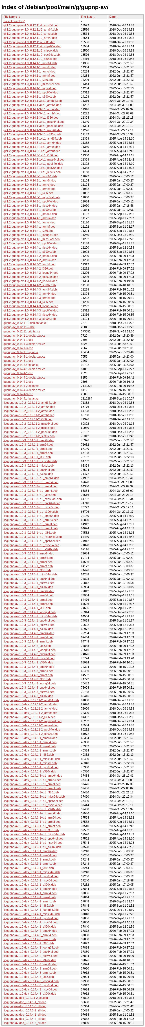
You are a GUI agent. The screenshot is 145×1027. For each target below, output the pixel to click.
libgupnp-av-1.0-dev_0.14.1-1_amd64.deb (30, 738)
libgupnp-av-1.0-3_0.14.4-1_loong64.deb (29, 612)
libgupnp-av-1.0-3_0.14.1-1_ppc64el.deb (29, 469)
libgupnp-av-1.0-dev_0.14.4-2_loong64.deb (31, 947)
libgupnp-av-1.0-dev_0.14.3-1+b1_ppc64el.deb (33, 838)
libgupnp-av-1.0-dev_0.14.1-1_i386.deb (28, 754)
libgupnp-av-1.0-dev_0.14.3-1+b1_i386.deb (31, 830)
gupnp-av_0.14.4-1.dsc (18, 373)
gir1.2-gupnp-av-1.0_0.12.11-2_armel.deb (30, 33)
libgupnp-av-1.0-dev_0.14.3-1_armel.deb (29, 859)
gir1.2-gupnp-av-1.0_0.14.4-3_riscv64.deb (30, 314)
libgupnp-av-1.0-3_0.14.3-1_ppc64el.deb (29, 578)
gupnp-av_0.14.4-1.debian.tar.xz (24, 369)
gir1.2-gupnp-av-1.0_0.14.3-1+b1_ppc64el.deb (33, 163)
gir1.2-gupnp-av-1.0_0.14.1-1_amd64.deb (30, 63)
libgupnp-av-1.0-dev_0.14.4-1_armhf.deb (29, 901)
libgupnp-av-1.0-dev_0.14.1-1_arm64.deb (29, 742)
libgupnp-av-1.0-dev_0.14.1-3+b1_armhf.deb (32, 788)
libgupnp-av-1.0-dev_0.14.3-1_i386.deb (28, 868)
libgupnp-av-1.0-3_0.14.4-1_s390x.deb (28, 629)
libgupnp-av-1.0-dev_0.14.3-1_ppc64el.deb (30, 876)
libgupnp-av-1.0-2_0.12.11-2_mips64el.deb (30, 423)
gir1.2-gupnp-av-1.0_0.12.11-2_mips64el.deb (32, 46)
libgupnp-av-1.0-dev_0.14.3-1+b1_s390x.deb (32, 847)
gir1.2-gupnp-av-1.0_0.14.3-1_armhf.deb (29, 188)
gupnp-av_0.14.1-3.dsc (18, 348)
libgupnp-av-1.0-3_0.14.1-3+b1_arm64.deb (30, 482)
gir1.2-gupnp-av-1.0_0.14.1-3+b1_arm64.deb (32, 104)
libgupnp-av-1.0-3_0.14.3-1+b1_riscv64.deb (31, 545)
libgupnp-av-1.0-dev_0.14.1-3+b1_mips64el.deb (34, 796)
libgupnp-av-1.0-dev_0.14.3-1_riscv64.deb (30, 880)
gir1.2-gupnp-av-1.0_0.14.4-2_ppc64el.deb (30, 276)
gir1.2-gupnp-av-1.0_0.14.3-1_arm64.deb (29, 180)
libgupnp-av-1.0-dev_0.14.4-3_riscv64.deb (30, 989)
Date (112, 16)
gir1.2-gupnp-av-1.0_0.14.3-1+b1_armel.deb (31, 146)
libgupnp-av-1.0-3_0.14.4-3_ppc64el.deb (29, 687)
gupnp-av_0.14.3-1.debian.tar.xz (24, 356)
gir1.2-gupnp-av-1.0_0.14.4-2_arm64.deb (29, 260)
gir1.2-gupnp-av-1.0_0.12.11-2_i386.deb (29, 42)
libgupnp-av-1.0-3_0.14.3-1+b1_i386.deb (29, 532)
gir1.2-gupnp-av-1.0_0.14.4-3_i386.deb (28, 302)
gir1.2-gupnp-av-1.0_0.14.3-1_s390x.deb (29, 209)
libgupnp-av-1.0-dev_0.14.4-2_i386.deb (28, 943)
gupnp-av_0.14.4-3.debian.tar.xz (24, 390)
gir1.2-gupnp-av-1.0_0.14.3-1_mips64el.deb (31, 197)
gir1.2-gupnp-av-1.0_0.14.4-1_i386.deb (28, 230)
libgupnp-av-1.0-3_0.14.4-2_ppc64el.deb (29, 654)
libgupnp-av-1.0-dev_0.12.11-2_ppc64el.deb (31, 729)
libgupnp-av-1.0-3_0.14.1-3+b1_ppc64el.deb (31, 503)
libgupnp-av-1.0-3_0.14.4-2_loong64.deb (29, 650)
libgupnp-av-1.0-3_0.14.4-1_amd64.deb (28, 591)
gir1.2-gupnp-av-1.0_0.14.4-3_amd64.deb (30, 289)
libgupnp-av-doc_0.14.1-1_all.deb (24, 1002)
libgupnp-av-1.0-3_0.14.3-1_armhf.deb (28, 566)
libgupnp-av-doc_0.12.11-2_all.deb (25, 997)
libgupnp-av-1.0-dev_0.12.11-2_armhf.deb (30, 712)
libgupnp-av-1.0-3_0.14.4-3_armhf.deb (28, 675)
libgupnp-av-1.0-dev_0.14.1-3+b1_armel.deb (31, 784)
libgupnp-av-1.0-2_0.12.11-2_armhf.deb (28, 415)
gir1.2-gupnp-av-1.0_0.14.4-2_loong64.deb (30, 272)
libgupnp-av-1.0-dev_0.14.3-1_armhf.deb (29, 863)
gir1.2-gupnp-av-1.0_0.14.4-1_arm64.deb (29, 218)
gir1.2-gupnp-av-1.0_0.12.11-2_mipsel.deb (30, 50)
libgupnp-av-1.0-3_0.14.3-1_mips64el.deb (30, 574)
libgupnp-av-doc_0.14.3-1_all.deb (24, 1010)
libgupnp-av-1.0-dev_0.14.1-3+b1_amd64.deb (32, 775)
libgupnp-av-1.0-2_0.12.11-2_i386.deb (27, 419)
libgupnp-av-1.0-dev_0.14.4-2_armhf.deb (29, 939)
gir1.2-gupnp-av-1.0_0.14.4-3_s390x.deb (29, 318)
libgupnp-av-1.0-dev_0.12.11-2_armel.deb (30, 708)
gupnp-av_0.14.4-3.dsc (18, 394)
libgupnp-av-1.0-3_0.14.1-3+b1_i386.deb (29, 494)
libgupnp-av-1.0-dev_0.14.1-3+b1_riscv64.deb (32, 805)
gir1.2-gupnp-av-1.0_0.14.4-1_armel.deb (29, 222)
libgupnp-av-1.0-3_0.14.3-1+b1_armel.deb (30, 524)
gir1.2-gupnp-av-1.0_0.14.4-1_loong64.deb (30, 234)
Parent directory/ (14, 21)
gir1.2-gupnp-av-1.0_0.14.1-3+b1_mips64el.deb (33, 121)
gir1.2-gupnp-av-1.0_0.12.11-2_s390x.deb (30, 58)
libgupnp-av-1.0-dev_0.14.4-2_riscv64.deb (30, 955)
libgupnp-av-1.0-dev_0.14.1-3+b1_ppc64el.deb (33, 800)
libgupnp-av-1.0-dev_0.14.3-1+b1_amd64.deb (32, 813)
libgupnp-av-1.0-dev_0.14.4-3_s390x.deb (29, 993)
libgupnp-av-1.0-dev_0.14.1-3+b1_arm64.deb (32, 780)
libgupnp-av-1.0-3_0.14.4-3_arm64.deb (28, 670)
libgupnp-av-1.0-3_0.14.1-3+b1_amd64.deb (31, 478)
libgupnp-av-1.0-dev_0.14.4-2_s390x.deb (29, 960)
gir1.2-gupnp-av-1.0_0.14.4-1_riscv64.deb (30, 247)
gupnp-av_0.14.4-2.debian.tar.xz (24, 377)
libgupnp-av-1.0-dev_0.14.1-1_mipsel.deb (30, 763)
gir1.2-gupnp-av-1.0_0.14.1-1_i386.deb (28, 79)
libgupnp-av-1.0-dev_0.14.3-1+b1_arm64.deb (32, 817)
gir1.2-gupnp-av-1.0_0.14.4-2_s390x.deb (29, 285)
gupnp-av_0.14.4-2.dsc (18, 381)
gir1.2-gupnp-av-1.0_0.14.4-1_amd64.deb (30, 213)
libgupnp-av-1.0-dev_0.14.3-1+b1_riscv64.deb (32, 842)
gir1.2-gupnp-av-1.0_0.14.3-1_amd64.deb (30, 176)
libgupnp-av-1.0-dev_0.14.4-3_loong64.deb (31, 981)
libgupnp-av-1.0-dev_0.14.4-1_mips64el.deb (31, 914)
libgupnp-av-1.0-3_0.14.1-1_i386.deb (27, 457)
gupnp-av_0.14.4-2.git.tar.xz (21, 385)
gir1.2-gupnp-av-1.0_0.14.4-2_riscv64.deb (30, 281)
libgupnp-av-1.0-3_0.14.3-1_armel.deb (27, 561)
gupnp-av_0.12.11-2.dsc (19, 327)
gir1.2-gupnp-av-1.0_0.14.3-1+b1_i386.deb (30, 155)
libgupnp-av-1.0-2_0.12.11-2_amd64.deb (29, 402)
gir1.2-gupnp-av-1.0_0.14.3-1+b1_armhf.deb (31, 151)
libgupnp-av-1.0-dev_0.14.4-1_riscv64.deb (30, 922)
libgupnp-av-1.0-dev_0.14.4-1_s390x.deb (29, 926)
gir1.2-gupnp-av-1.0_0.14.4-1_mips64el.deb (31, 239)
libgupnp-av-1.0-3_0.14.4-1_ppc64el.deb (29, 620)
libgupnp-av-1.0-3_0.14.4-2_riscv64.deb (28, 658)
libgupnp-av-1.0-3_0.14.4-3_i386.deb (27, 679)
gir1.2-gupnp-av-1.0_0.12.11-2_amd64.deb (30, 25)
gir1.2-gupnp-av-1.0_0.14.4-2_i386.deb (28, 268)
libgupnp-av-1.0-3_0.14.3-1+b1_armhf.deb (30, 528)
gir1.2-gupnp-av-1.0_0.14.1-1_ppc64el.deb (30, 92)
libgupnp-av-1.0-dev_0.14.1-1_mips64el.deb (31, 759)
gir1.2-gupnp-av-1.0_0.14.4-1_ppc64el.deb (30, 243)
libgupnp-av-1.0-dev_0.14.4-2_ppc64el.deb (30, 951)
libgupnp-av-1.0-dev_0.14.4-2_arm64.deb (29, 935)
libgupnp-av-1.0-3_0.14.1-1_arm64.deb (28, 444)
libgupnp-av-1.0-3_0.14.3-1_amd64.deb (28, 553)
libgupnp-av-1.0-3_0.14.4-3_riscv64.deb (28, 691)
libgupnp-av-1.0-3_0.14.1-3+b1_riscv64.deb (31, 507)
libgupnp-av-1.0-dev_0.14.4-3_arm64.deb (29, 968)
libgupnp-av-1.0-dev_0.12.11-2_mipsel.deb (30, 725)
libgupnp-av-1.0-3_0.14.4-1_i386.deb (27, 608)
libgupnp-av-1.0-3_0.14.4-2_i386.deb (27, 645)
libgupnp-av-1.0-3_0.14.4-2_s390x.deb (28, 662)
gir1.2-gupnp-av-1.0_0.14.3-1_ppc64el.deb (30, 201)
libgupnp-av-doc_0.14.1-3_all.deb (24, 1006)
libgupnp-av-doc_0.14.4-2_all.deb (24, 1018)
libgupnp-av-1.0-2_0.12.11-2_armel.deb (28, 411)
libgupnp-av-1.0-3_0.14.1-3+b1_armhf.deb (30, 490)
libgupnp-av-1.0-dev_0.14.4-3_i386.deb (28, 976)
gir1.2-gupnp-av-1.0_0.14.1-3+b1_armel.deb (31, 109)
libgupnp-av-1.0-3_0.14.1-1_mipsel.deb (28, 465)
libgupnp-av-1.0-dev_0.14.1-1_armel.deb (29, 746)
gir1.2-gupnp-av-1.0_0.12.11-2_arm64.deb (30, 29)
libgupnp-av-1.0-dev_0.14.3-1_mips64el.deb (31, 872)
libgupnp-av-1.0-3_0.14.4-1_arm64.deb (28, 595)
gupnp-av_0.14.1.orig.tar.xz (20, 352)
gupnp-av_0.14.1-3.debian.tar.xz (24, 343)
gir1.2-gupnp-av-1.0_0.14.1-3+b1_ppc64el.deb (33, 125)
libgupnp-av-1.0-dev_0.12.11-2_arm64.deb (30, 704)
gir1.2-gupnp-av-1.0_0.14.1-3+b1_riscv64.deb (32, 130)
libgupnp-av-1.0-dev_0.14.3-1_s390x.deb (29, 884)
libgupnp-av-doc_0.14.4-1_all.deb (24, 1014)
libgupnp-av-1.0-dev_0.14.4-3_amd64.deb (30, 964)
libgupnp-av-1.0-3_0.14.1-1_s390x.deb (28, 473)
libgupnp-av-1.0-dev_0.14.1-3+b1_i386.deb (31, 792)
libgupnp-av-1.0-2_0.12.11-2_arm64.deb (29, 406)
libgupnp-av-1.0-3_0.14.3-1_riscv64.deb (28, 582)
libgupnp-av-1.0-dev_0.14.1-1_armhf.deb (29, 750)
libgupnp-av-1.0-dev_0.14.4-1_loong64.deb (31, 909)
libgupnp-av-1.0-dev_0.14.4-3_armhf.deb (29, 972)
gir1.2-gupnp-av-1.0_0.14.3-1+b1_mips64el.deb (33, 159)
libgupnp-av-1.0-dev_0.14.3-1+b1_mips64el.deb (34, 834)
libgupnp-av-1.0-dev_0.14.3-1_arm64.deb (29, 855)
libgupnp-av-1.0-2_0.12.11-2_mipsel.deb (29, 427)
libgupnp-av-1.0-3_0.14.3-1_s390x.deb (28, 587)
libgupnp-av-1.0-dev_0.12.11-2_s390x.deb (30, 733)
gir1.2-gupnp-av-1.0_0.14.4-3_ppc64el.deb (30, 310)
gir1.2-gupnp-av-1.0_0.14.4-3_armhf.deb (29, 297)
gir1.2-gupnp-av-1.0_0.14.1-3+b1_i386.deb (30, 117)
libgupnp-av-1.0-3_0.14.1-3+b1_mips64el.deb (32, 499)
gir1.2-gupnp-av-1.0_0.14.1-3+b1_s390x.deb (32, 134)
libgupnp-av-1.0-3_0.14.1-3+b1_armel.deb (30, 486)
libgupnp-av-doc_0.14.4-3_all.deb (24, 1022)
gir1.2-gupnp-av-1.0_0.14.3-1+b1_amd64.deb (32, 138)
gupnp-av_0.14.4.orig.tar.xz (20, 398)
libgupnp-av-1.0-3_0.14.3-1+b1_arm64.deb (30, 520)
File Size (87, 16)
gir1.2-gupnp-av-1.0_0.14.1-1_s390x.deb (29, 96)
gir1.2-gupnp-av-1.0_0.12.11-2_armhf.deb (30, 37)
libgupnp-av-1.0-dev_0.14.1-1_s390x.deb (29, 771)
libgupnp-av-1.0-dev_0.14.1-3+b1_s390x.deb (32, 809)
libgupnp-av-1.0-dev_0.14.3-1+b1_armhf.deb (32, 826)
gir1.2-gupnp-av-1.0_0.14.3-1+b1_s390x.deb (32, 172)
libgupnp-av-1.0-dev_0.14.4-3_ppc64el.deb (30, 985)
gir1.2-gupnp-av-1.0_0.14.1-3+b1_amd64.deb (32, 100)
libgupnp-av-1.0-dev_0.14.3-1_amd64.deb (30, 851)
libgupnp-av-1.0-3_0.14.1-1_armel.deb (27, 448)
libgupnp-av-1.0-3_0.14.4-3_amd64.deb (28, 666)
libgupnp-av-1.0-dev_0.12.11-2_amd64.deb (31, 700)
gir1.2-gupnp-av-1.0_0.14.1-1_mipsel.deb (29, 88)
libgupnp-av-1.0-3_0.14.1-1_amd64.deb (28, 440)
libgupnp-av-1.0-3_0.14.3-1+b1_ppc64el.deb (31, 541)
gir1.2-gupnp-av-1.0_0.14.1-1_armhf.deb (29, 75)
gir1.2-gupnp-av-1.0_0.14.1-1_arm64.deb (29, 67)
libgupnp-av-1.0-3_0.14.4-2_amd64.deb (28, 633)
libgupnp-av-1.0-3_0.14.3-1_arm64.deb (28, 557)
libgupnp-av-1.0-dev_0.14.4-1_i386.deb (28, 905)
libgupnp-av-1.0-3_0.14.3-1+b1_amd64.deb (31, 515)
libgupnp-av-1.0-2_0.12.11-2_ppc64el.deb (30, 432)
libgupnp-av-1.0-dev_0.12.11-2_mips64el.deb (32, 721)
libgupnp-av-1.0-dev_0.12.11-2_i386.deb (29, 717)
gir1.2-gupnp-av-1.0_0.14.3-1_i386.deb (28, 193)
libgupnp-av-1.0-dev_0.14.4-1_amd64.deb (30, 888)
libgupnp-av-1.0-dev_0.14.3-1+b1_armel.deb (31, 821)
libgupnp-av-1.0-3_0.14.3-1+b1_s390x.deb (30, 549)
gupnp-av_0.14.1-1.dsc (18, 339)
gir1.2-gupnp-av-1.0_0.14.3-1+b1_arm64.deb (32, 142)
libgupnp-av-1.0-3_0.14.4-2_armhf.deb (28, 641)
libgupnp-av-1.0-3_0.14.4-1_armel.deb (27, 599)
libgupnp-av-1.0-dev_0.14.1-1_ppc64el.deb (30, 767)
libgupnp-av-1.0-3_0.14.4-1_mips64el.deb (30, 616)
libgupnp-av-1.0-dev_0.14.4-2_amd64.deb (30, 930)
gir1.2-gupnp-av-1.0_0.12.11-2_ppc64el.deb (31, 54)
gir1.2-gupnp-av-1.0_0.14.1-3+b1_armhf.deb (31, 113)
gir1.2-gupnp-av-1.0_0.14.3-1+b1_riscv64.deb (32, 167)
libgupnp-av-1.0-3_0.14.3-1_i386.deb (27, 570)
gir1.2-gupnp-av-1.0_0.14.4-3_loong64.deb (30, 306)
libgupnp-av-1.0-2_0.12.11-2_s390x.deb (29, 436)
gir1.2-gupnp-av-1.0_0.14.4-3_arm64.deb (29, 293)
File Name (10, 16)
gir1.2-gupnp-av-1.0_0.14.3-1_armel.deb (29, 184)
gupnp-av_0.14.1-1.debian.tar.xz (24, 335)
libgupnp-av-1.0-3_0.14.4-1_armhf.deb (28, 603)
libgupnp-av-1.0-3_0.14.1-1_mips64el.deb (30, 461)
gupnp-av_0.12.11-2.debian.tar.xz (24, 322)
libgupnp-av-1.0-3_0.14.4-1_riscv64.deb (28, 624)
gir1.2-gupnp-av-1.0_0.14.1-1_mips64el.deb (31, 84)
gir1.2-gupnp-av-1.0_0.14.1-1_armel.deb (29, 71)
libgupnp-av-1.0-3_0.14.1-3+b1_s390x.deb (30, 511)
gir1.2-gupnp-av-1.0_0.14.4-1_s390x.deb (29, 251)
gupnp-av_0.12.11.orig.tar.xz (21, 331)
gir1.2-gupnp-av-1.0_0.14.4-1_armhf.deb (29, 226)
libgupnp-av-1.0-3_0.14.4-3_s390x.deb (28, 696)
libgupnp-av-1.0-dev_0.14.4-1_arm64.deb (29, 893)
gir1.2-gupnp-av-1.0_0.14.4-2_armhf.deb (29, 264)
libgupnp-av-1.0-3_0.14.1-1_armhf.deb (28, 452)
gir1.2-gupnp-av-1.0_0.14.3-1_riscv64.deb (30, 205)
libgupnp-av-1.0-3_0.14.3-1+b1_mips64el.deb (32, 536)
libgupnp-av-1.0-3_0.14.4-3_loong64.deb (29, 683)
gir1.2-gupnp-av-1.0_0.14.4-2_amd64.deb (30, 255)
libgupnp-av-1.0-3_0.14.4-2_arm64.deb (28, 637)
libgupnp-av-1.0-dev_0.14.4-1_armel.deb (29, 897)
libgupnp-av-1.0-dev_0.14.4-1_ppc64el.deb (30, 918)
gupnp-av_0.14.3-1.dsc (18, 360)
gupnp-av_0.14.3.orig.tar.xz (20, 364)
